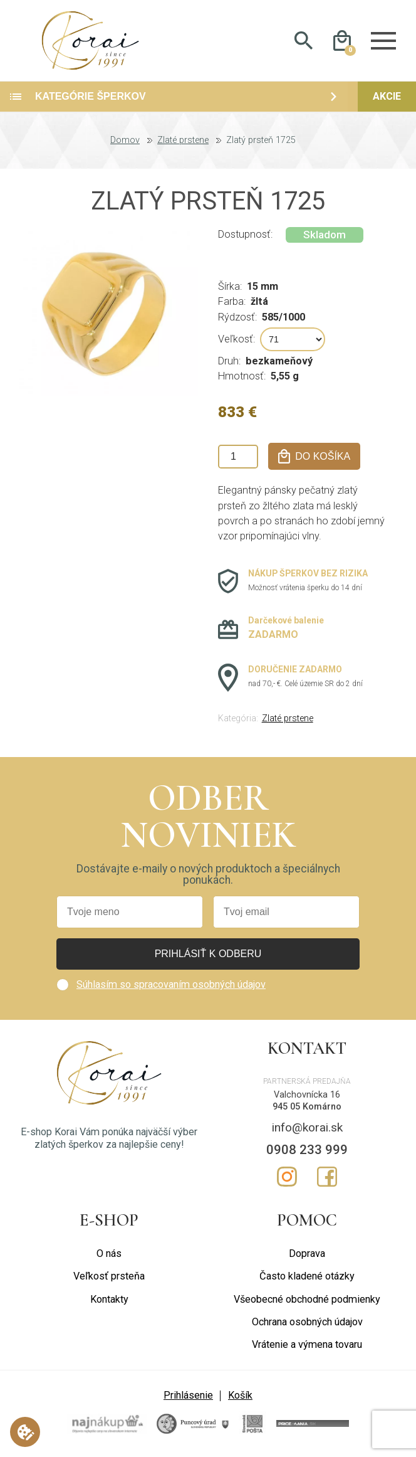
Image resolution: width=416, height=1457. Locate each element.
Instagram (287, 1178)
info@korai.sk (307, 1128)
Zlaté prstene (183, 141)
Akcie (387, 97)
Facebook (327, 1178)
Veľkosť (235, 340)
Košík (240, 1396)
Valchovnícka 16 (307, 1096)
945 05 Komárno (307, 1107)
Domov (125, 141)
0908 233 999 (307, 1150)
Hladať (303, 41)
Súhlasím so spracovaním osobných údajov (171, 986)
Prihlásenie (188, 1396)
